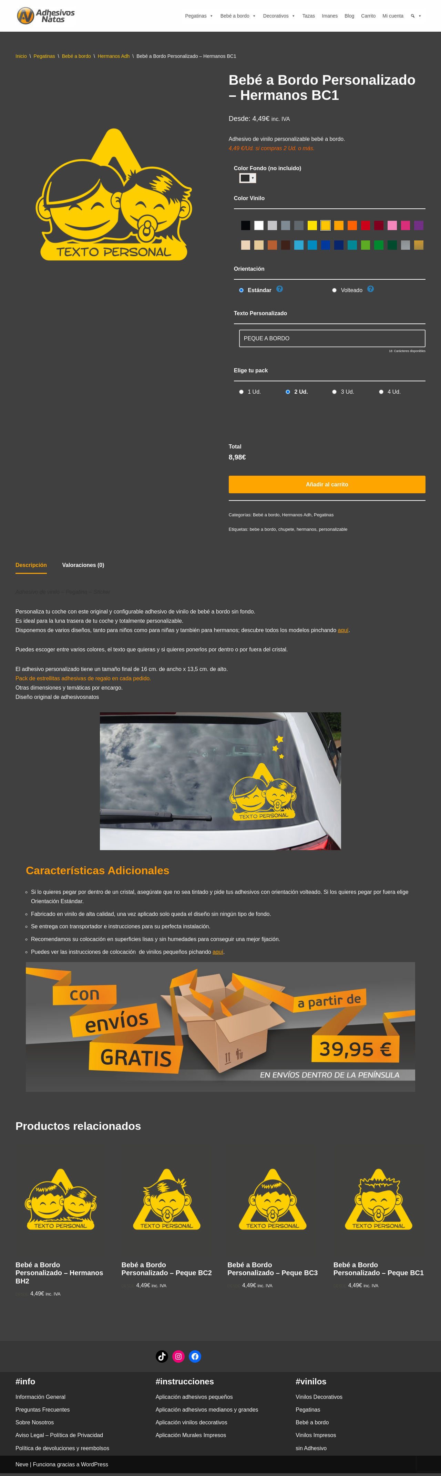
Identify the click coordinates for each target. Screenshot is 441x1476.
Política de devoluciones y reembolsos (62, 1451)
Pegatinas (199, 16)
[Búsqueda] (416, 16)
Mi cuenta (392, 16)
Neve (22, 1467)
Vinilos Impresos (316, 1438)
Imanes (330, 16)
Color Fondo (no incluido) (267, 169)
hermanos (307, 530)
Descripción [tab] (31, 567)
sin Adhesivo (311, 1451)
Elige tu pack (251, 371)
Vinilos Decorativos (319, 1400)
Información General (40, 1400)
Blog (349, 16)
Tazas (308, 16)
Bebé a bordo (238, 16)
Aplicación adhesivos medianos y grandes (207, 1412)
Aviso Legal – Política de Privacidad (59, 1438)
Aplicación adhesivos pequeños (194, 1400)
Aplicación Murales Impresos (191, 1438)
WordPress (94, 1467)
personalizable (333, 530)
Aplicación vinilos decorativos (191, 1425)
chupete (287, 530)
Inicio (21, 56)
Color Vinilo (249, 199)
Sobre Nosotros (35, 1425)
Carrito (368, 16)
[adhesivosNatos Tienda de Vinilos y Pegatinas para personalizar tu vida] (48, 15)
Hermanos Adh (114, 56)
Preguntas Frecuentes (43, 1412)
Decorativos (279, 16)
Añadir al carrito (327, 485)
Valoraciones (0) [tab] (83, 567)
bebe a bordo (263, 530)
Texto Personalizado (260, 314)
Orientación (249, 269)
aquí (345, 632)
